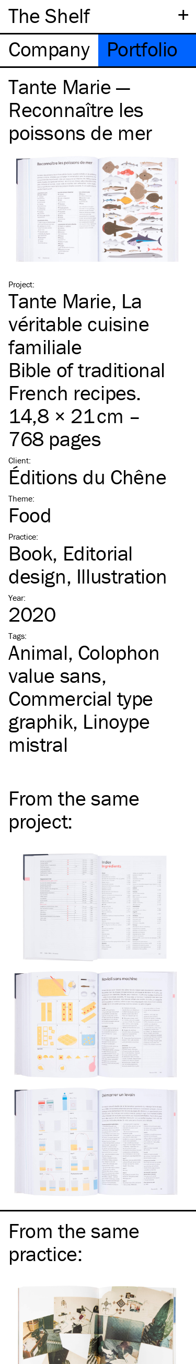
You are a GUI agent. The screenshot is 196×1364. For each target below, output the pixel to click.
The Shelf (48, 15)
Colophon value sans (84, 663)
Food (29, 515)
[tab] (49, 50)
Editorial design (70, 564)
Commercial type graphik (80, 709)
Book (30, 553)
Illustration (121, 576)
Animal (38, 652)
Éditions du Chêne (87, 476)
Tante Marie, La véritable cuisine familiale (78, 323)
